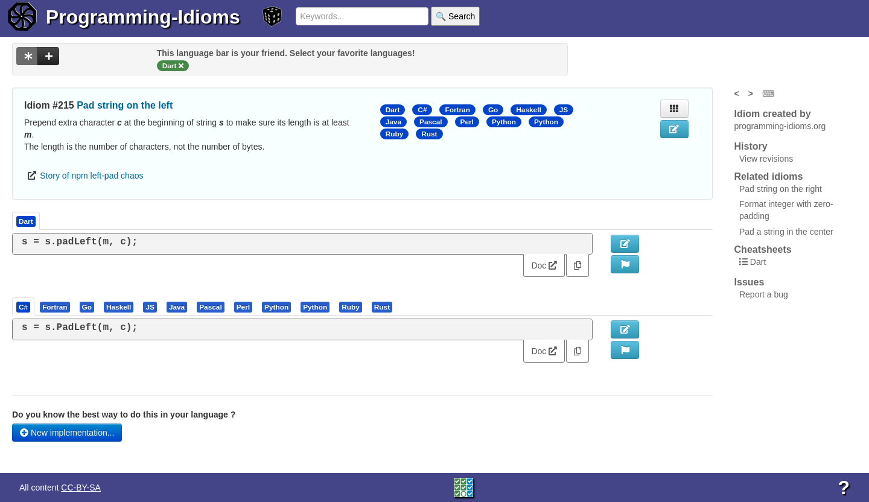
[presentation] (23, 306)
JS (563, 110)
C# (422, 110)
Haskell (528, 110)
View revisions (766, 159)
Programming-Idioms (143, 17)
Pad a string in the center (786, 232)
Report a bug (763, 294)
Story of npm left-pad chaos (91, 175)
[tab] (24, 306)
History (751, 146)
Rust (429, 134)
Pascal (430, 122)
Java (393, 122)
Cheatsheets (763, 249)
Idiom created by (772, 114)
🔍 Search (455, 16)
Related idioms (768, 176)
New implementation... (67, 432)
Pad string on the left (125, 105)
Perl (467, 122)
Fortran (457, 110)
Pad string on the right (780, 189)
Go (493, 110)
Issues (749, 282)
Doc (544, 265)
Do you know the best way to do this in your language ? (123, 414)
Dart (393, 110)
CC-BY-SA (81, 487)
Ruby (395, 134)
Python (504, 122)
